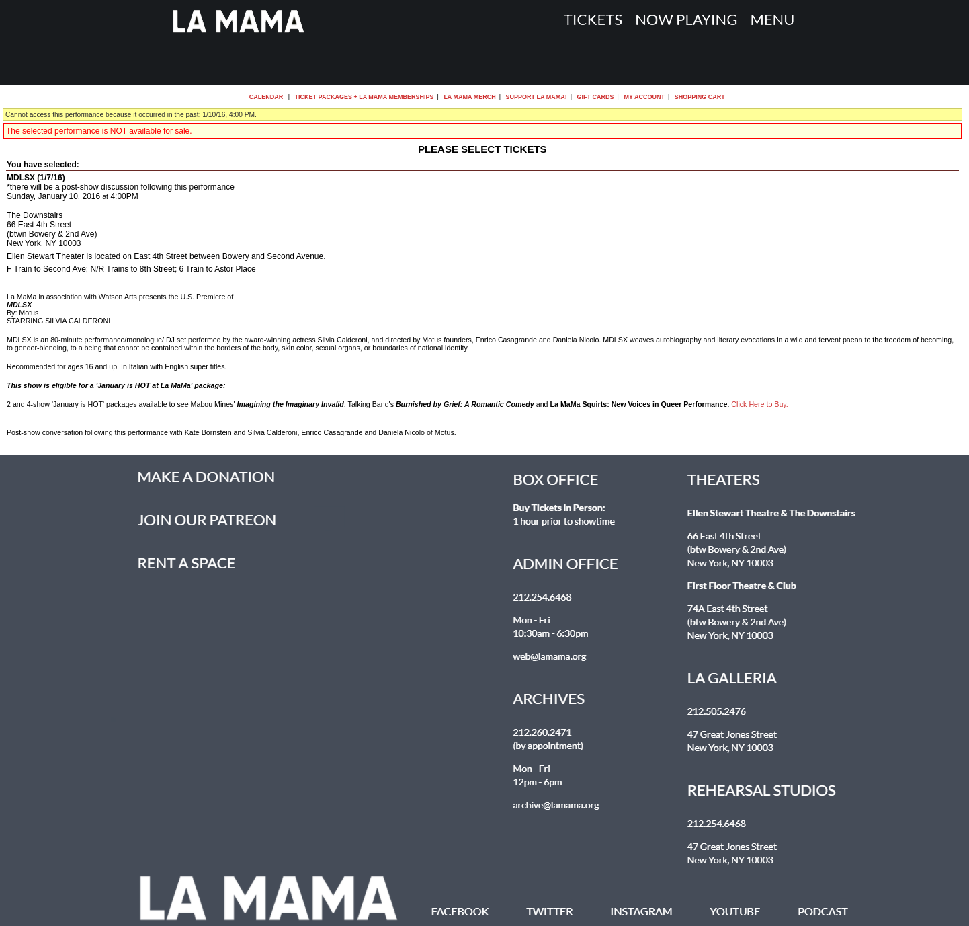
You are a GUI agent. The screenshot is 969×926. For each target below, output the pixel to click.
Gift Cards (595, 96)
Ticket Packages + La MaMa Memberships (364, 96)
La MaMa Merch (469, 96)
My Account (643, 96)
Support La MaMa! (536, 96)
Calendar (266, 96)
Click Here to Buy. (759, 404)
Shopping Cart (700, 96)
